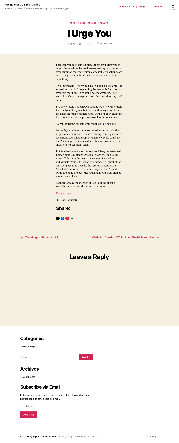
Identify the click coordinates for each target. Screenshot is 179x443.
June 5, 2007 (87, 43)
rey (74, 43)
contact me (157, 6)
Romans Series (64, 193)
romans (92, 23)
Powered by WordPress (86, 436)
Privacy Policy (65, 436)
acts (72, 23)
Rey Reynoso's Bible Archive (22, 4)
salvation (103, 23)
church (81, 23)
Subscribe (28, 415)
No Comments (106, 43)
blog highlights (140, 6)
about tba (123, 6)
